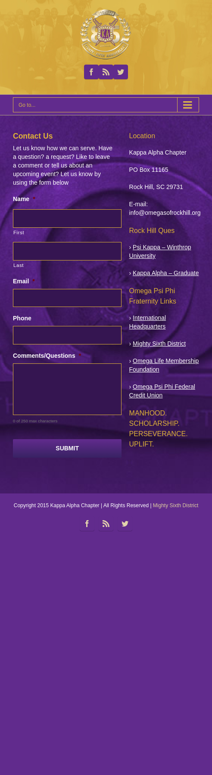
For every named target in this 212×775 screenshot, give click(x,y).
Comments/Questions (47, 355)
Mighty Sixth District (159, 343)
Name (24, 198)
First (18, 232)
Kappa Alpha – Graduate (166, 273)
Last (18, 265)
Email (24, 281)
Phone (22, 318)
